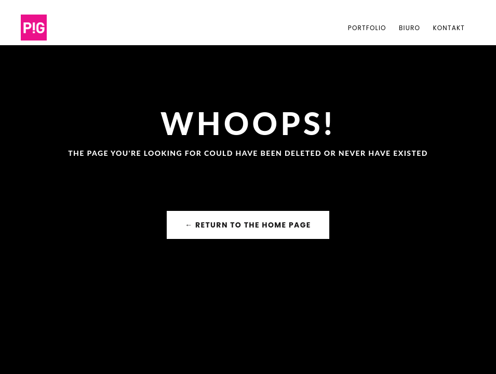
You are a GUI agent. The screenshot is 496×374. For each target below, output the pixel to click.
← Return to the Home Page (248, 225)
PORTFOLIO (367, 27)
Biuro (409, 27)
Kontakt (449, 27)
